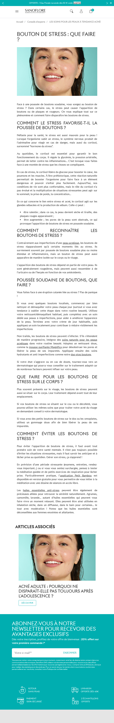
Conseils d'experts (36, 21)
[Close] (111, 3)
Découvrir (27, 603)
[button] (71, 11)
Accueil (19, 21)
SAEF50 (77, 3)
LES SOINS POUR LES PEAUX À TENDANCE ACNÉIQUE (77, 21)
